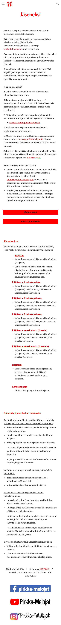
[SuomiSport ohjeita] (30, 221)
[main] (30, 14)
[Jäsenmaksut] (30, 212)
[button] (3, 4)
